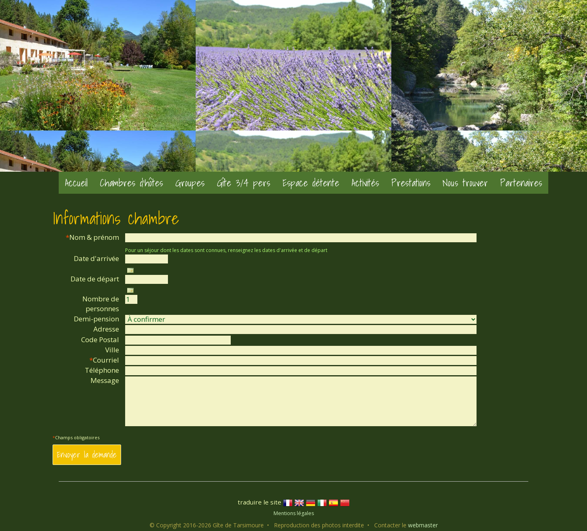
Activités (365, 182)
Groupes (190, 182)
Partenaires (521, 182)
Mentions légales (294, 513)
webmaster (423, 525)
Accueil (76, 182)
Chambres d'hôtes (131, 182)
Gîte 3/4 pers (243, 182)
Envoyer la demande (87, 454)
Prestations (410, 182)
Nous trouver (465, 182)
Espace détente (310, 182)
